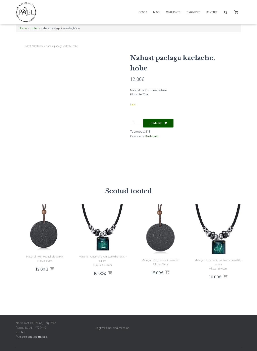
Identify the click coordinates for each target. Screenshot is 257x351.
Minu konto (173, 12)
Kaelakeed (38, 46)
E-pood (143, 12)
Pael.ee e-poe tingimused (31, 336)
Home (23, 28)
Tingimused (193, 12)
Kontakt (211, 12)
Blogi (156, 12)
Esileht (27, 46)
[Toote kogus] (135, 122)
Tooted (33, 28)
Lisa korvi (156, 123)
